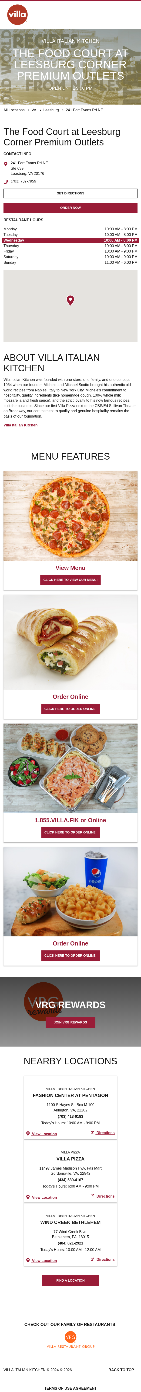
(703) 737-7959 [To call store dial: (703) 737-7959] (23, 181)
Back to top (121, 1370)
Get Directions (70, 193)
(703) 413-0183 (70, 1116)
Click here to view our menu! (70, 580)
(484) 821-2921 (70, 1243)
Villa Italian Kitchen (20, 425)
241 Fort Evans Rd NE (84, 110)
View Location (41, 1133)
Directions (103, 1133)
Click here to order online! (70, 709)
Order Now (70, 208)
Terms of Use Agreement (70, 1388)
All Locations (14, 110)
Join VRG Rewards (70, 1022)
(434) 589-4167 (70, 1180)
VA (34, 110)
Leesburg (51, 110)
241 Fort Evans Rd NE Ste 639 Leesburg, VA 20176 (29, 168)
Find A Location (70, 1280)
